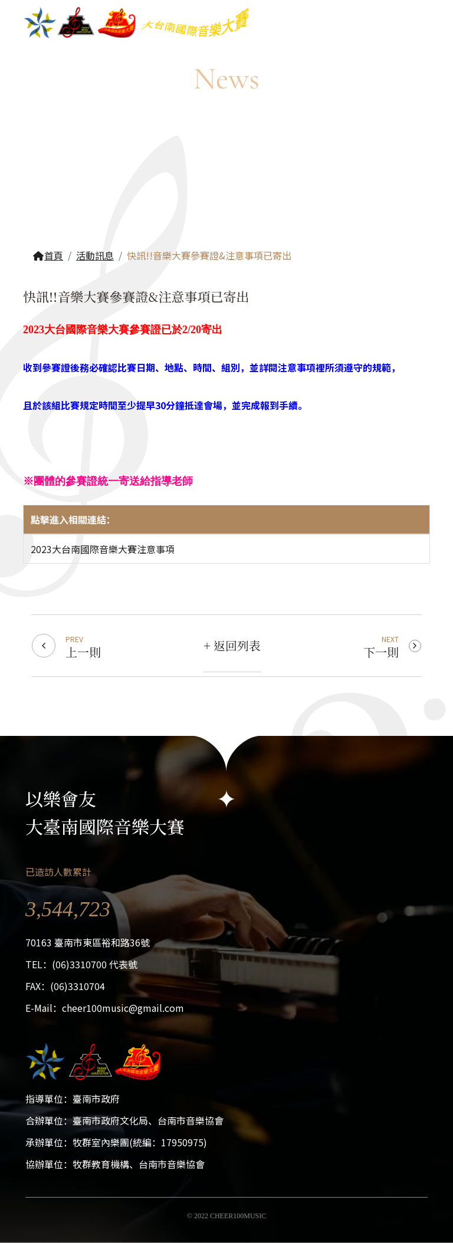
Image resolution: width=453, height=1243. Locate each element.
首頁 (47, 255)
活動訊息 (95, 255)
